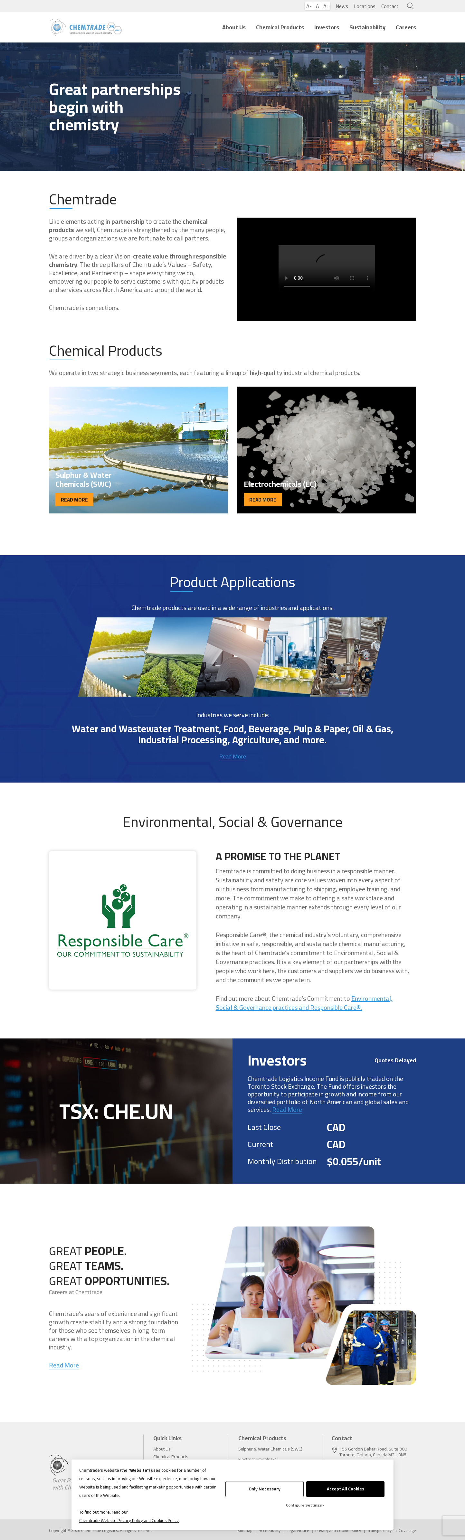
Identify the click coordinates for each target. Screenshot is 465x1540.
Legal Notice (298, 1530)
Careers (406, 27)
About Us (234, 27)
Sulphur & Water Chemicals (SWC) (270, 1449)
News (342, 6)
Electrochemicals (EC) (258, 1459)
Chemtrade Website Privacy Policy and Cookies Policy (129, 1520)
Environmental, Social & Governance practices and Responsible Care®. (304, 1002)
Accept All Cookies (345, 1489)
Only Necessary (264, 1489)
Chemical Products (280, 27)
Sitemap (244, 1530)
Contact (390, 6)
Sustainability (367, 27)
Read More (232, 756)
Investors (326, 27)
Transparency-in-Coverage (391, 1530)
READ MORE (74, 499)
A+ (326, 6)
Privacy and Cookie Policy (338, 1530)
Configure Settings (304, 1505)
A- (309, 6)
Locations (364, 6)
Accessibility (269, 1530)
